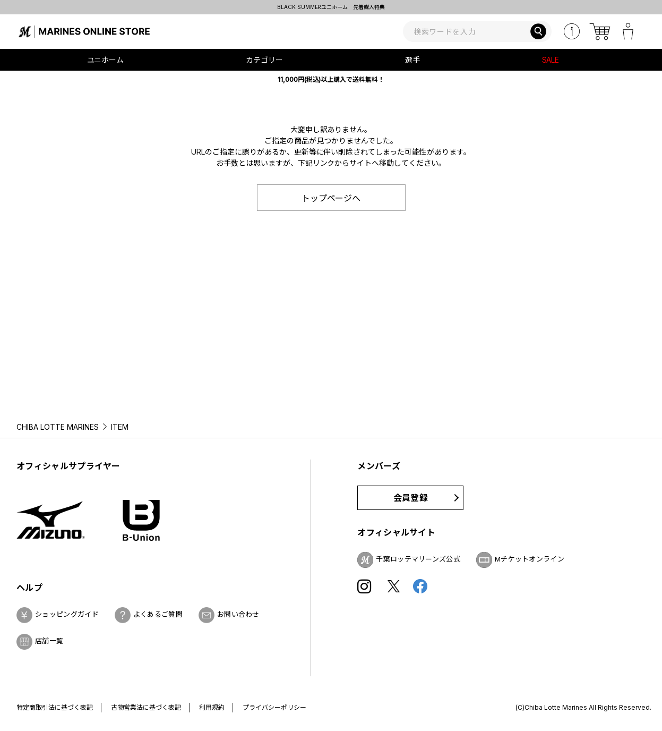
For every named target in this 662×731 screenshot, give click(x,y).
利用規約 (212, 707)
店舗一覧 (49, 640)
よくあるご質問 (158, 614)
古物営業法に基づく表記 (146, 707)
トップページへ (331, 198)
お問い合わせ (238, 614)
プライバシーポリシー (274, 707)
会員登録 (410, 497)
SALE (551, 59)
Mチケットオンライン (529, 559)
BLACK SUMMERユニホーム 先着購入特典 (331, 7)
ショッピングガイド (67, 614)
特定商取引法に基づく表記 (54, 707)
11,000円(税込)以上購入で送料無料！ (331, 79)
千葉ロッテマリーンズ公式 (418, 559)
